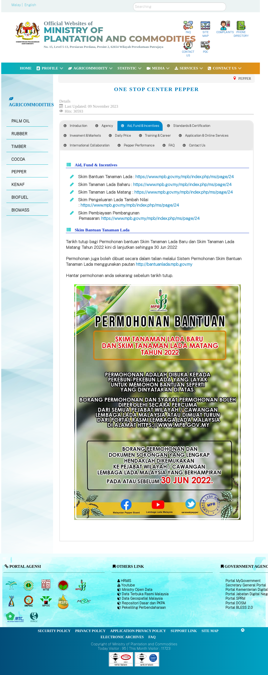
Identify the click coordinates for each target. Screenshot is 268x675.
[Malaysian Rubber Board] (29, 585)
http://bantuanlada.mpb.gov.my (164, 264)
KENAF (18, 184)
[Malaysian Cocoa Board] (64, 585)
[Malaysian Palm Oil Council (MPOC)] (46, 601)
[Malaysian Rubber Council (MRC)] (84, 601)
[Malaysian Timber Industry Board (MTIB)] (46, 585)
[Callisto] (121, 659)
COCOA (18, 159)
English (30, 5)
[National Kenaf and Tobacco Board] (11, 601)
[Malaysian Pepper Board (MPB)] (81, 585)
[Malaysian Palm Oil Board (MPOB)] (11, 585)
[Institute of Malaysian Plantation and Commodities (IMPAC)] (29, 601)
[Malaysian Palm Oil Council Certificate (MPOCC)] (64, 601)
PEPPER (18, 172)
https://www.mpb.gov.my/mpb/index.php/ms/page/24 (184, 176)
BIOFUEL (19, 197)
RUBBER (19, 134)
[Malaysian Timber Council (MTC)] (15, 617)
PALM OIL (20, 121)
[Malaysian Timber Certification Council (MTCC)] (34, 617)
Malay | (18, 5)
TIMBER (18, 146)
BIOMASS (20, 210)
